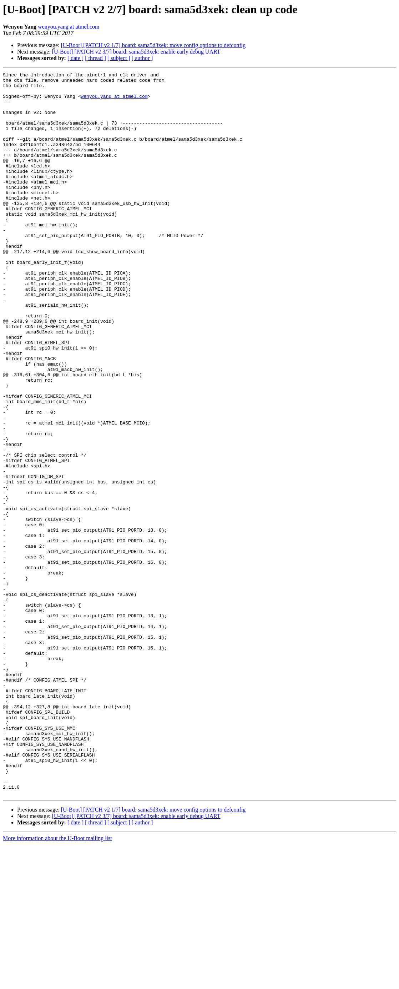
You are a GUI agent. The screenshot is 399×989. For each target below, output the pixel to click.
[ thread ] (95, 58)
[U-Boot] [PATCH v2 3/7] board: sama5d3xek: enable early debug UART (136, 52)
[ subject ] (118, 58)
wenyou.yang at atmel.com (68, 27)
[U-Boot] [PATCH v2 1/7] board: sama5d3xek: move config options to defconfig (153, 45)
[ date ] (75, 58)
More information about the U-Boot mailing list (57, 983)
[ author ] (142, 58)
